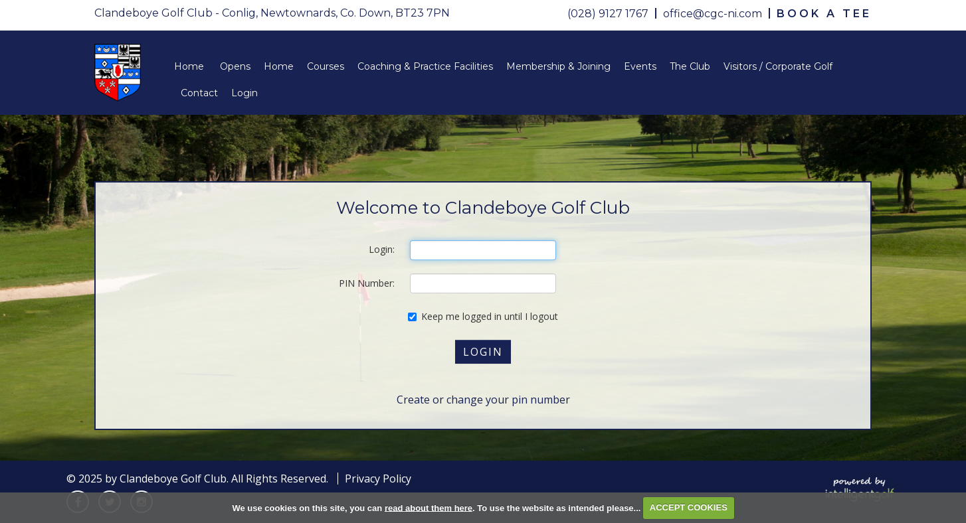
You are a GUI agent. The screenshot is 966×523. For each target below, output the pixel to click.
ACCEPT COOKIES (688, 507)
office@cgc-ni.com (712, 13)
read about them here (428, 507)
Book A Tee (824, 13)
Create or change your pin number (483, 399)
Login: (382, 249)
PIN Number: (367, 283)
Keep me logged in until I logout (483, 316)
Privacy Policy (378, 478)
